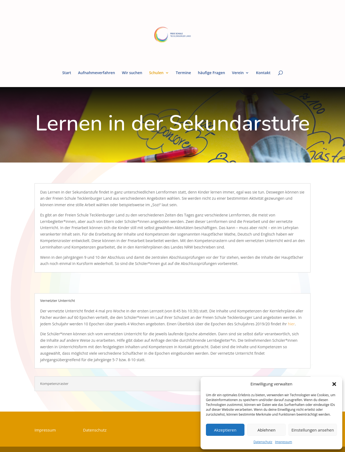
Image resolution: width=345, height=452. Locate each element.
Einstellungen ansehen (312, 430)
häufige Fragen (211, 73)
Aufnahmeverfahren (96, 73)
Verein (238, 73)
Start (66, 73)
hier (291, 323)
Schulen (156, 73)
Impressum (283, 442)
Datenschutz (262, 442)
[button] (334, 384)
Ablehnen (266, 430)
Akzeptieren (225, 430)
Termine (183, 73)
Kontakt (263, 73)
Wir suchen (132, 73)
